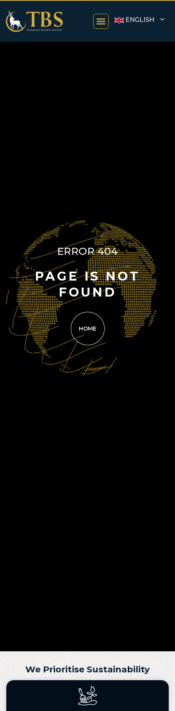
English (134, 20)
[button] (101, 21)
